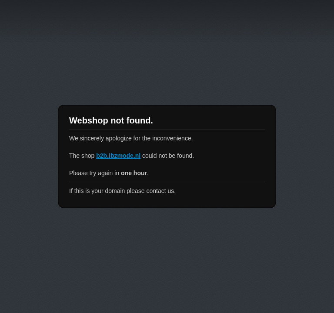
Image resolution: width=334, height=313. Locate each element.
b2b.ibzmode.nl (118, 155)
